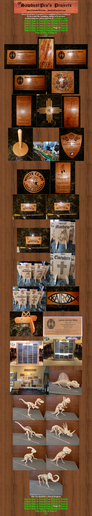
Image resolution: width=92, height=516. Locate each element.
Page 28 (49, 30)
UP (46, 35)
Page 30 (64, 30)
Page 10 (49, 23)
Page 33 (53, 32)
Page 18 (64, 25)
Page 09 (42, 23)
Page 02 (35, 20)
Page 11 (57, 23)
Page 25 (27, 30)
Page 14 (35, 25)
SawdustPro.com (60, 18)
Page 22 (49, 28)
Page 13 (27, 25)
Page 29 (57, 30)
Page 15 (42, 25)
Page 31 (38, 32)
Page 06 (64, 20)
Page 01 (27, 20)
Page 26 (35, 30)
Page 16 (49, 25)
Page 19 (27, 28)
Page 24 (64, 28)
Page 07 (28, 23)
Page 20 (35, 28)
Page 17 (57, 25)
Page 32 (46, 32)
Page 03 (42, 20)
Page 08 (35, 23)
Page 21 (42, 28)
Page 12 (64, 23)
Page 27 (42, 30)
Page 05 (57, 20)
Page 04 (49, 20)
